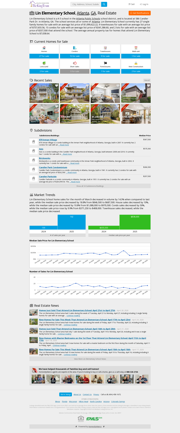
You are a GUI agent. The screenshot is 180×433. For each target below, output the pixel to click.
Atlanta (83, 13)
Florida (64, 401)
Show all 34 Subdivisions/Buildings (90, 186)
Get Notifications (139, 13)
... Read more (63, 145)
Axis (41, 149)
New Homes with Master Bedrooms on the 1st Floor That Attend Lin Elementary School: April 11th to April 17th (92, 339)
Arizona (106, 401)
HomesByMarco (95, 426)
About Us (77, 394)
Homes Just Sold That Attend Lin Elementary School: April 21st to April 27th (77, 310)
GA (93, 13)
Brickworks (44, 158)
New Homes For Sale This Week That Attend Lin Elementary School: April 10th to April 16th (85, 349)
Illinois (57, 401)
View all (147, 80)
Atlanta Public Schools (88, 18)
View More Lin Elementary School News (90, 359)
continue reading (73, 315)
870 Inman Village (48, 139)
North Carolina (96, 401)
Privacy (96, 394)
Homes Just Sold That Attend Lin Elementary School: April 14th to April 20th (77, 329)
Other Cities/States (90, 399)
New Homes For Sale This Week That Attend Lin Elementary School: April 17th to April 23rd (84, 319)
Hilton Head (83, 401)
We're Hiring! (66, 394)
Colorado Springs (118, 401)
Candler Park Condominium (53, 167)
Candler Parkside (48, 176)
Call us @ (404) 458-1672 (111, 394)
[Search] (104, 4)
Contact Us (87, 394)
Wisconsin (73, 401)
